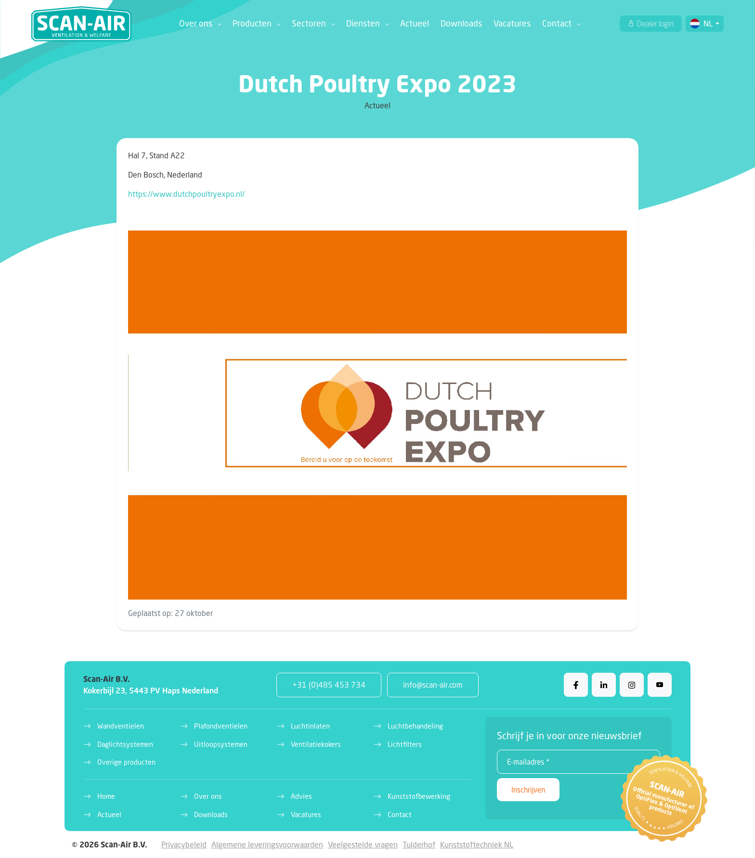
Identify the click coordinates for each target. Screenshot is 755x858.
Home (106, 796)
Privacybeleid (184, 844)
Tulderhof (419, 844)
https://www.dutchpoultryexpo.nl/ (186, 193)
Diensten (363, 23)
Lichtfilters (405, 744)
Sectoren (309, 23)
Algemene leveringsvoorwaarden (267, 844)
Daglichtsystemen (125, 744)
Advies (301, 796)
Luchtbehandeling (415, 726)
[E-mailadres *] (578, 762)
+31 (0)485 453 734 (328, 684)
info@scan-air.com (433, 684)
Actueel (414, 23)
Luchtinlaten (310, 726)
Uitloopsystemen (220, 744)
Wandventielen (120, 726)
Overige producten (126, 762)
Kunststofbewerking (419, 796)
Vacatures (512, 23)
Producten (252, 23)
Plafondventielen (220, 726)
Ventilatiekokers (316, 744)
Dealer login (655, 23)
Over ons (195, 23)
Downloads (461, 23)
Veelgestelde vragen (363, 844)
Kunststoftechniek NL (476, 844)
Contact (557, 23)
